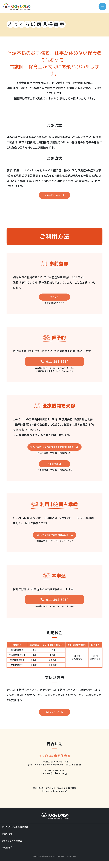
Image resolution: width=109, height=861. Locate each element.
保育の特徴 (7, 833)
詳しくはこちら (52, 712)
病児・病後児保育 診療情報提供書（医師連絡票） (52, 446)
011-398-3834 (57, 361)
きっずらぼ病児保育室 (12, 840)
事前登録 (54, 297)
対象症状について (52, 195)
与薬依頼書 (52, 463)
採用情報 (7, 847)
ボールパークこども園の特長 (15, 826)
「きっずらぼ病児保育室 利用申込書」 (53, 535)
